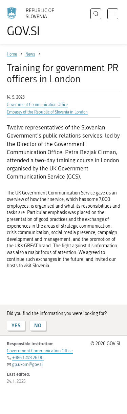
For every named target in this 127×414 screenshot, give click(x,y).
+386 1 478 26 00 (28, 357)
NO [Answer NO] (37, 325)
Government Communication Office (37, 104)
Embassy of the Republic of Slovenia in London (47, 112)
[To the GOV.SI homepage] (34, 22)
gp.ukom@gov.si (27, 364)
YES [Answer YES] (16, 325)
